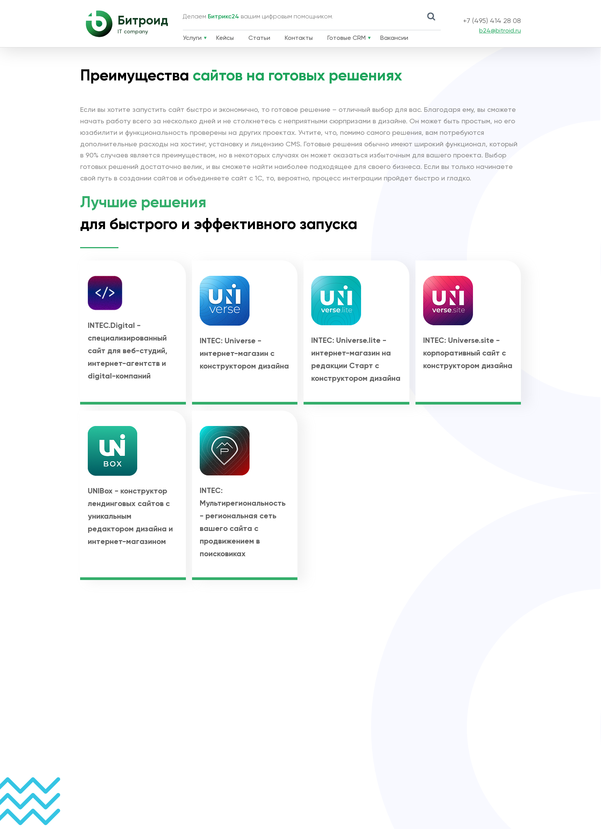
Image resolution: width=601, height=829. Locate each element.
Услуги (192, 38)
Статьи (259, 38)
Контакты (299, 38)
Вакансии (394, 38)
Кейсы (225, 38)
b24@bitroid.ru (500, 31)
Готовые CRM (346, 38)
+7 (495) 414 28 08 (492, 21)
